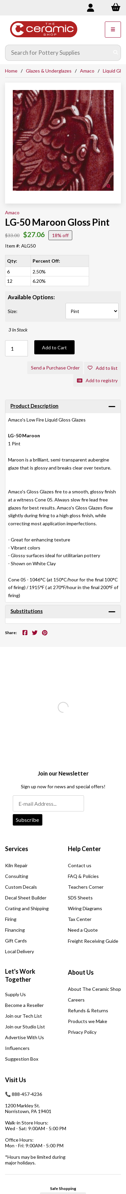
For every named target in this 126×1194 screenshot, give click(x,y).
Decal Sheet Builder (25, 897)
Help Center (84, 848)
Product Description (34, 406)
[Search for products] (58, 53)
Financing (15, 930)
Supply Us (15, 994)
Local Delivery (19, 951)
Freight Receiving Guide (93, 941)
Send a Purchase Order (55, 367)
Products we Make (87, 1021)
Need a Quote (83, 930)
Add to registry (97, 380)
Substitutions (26, 611)
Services (16, 848)
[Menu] (113, 29)
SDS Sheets (80, 897)
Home (11, 71)
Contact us (79, 865)
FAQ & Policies (83, 876)
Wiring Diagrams (85, 908)
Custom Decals (21, 887)
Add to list (103, 368)
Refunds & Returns (88, 1010)
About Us (81, 972)
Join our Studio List (25, 1026)
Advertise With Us (24, 1037)
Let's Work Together (20, 975)
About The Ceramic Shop (94, 989)
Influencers (17, 1048)
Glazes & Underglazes (49, 71)
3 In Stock (18, 330)
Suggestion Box (21, 1059)
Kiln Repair (16, 865)
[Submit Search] (115, 53)
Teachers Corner (85, 887)
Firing (10, 919)
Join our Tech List (23, 1016)
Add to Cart (54, 347)
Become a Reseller (24, 1005)
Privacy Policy (82, 1032)
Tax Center (79, 919)
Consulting (16, 876)
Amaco (87, 71)
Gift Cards (16, 940)
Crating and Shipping (27, 908)
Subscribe (27, 819)
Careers (76, 1000)
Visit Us (15, 1080)
